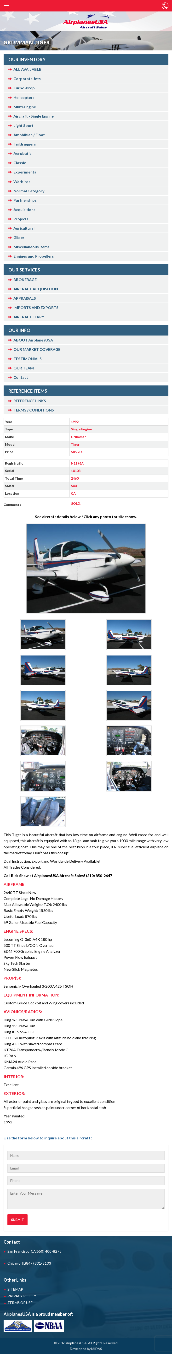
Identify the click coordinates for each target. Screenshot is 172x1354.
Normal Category (29, 191)
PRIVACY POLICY (21, 1296)
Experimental (25, 172)
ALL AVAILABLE (27, 69)
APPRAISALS (24, 298)
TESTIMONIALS (27, 358)
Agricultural (23, 228)
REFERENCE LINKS (29, 400)
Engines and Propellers (33, 256)
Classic (19, 162)
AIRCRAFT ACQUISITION (35, 289)
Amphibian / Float (29, 134)
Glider (18, 237)
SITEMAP (15, 1289)
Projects (21, 219)
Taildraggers (24, 144)
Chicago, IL (29, 1263)
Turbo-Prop (24, 88)
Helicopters (23, 97)
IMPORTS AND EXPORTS (35, 307)
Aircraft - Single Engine (33, 116)
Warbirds (21, 181)
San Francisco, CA (34, 1251)
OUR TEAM (23, 368)
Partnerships (25, 200)
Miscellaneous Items (31, 246)
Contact (20, 377)
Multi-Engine (24, 106)
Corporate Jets (27, 78)
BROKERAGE (25, 279)
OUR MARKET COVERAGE (36, 349)
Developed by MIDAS (86, 1349)
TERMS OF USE (20, 1302)
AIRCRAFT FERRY (28, 316)
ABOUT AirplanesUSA (33, 340)
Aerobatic (22, 153)
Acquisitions (24, 209)
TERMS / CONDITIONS (33, 410)
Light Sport (23, 125)
